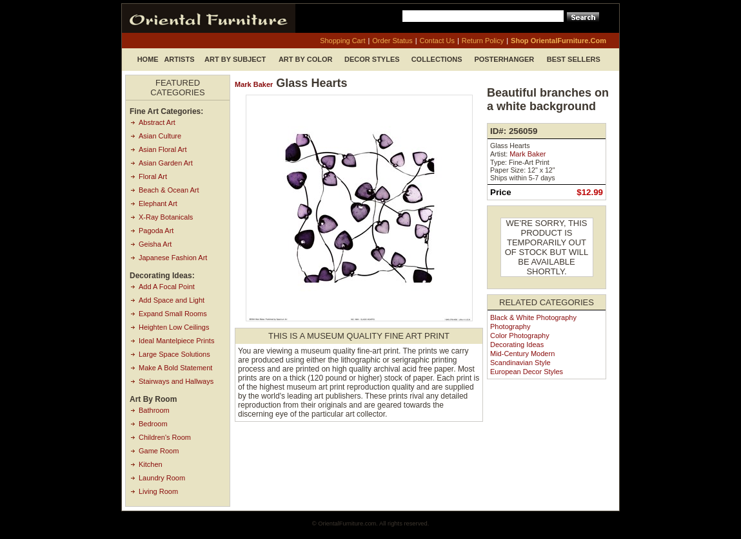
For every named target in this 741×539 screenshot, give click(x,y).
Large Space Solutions (174, 354)
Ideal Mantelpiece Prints (176, 341)
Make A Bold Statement (175, 368)
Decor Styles (372, 59)
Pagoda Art (156, 230)
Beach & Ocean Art (169, 190)
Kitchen (151, 464)
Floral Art (153, 176)
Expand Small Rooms (173, 313)
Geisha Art (155, 244)
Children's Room (165, 437)
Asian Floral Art (163, 149)
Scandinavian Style (520, 362)
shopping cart (342, 40)
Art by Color (306, 59)
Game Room (159, 451)
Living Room (158, 491)
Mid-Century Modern (522, 353)
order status (392, 40)
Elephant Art (158, 203)
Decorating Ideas (517, 344)
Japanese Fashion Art (173, 257)
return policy (483, 40)
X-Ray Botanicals (166, 217)
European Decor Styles (526, 371)
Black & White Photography (533, 317)
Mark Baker (254, 84)
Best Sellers (573, 59)
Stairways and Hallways (176, 381)
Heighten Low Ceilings (174, 327)
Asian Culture (160, 136)
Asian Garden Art (166, 163)
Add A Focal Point (167, 286)
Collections (436, 59)
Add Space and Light (171, 300)
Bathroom (154, 410)
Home (148, 59)
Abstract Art (157, 122)
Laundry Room (162, 478)
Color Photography (519, 335)
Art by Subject (235, 59)
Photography (510, 326)
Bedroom (153, 424)
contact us (437, 40)
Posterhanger (504, 59)
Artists (179, 59)
